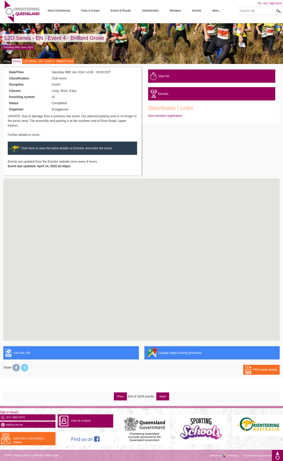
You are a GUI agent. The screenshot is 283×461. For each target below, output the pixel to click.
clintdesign (228, 455)
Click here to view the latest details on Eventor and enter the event (66, 148)
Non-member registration (165, 115)
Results (163, 94)
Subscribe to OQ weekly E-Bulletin (29, 440)
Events (17, 61)
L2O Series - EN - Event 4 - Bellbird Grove (54, 38)
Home (6, 61)
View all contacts (81, 420)
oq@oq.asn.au (14, 424)
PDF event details (265, 369)
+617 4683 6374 (272, 3)
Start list (163, 76)
